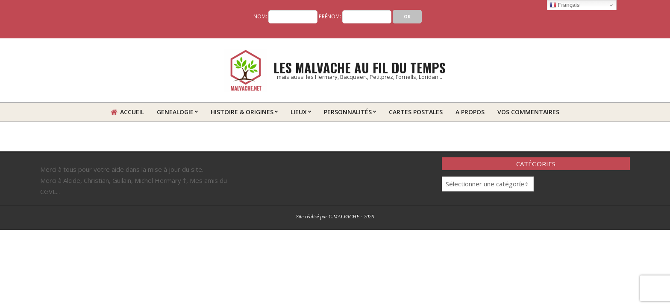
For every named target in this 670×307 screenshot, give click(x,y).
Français (565, 5)
